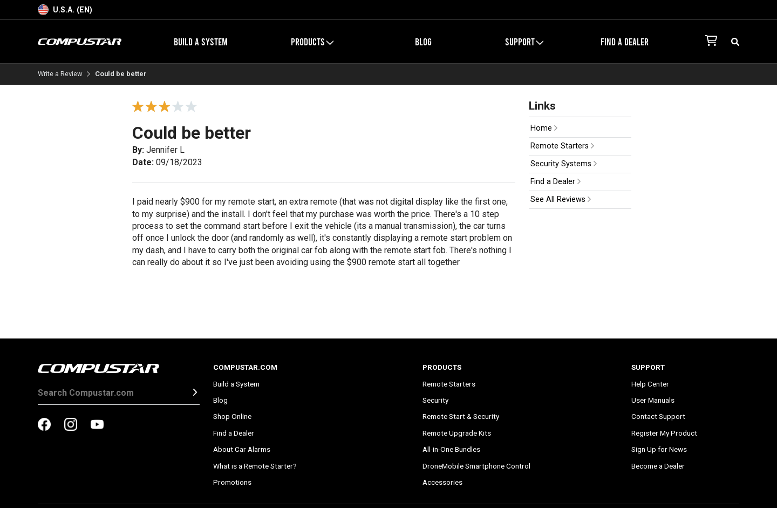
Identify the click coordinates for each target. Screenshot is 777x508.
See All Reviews (560, 199)
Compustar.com (245, 367)
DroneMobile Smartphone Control (476, 466)
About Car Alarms (241, 449)
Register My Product (664, 433)
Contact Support (658, 416)
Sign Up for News (659, 449)
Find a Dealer (625, 42)
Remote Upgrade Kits (456, 433)
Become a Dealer (658, 466)
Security (435, 400)
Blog (423, 42)
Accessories (442, 482)
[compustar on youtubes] (97, 425)
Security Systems (563, 163)
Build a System (201, 42)
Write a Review (60, 74)
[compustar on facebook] (44, 425)
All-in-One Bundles (451, 449)
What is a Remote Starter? (255, 466)
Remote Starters (562, 146)
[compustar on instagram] (70, 425)
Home (543, 128)
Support (524, 42)
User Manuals (652, 400)
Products (312, 42)
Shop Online (232, 416)
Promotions (232, 482)
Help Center (650, 384)
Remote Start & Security (460, 416)
